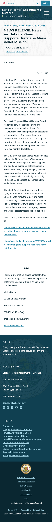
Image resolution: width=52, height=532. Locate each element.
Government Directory (26, 482)
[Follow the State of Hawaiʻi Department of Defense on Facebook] (4, 407)
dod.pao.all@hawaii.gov (14, 403)
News (14, 25)
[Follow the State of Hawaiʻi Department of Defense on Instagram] (8, 407)
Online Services (26, 486)
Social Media (26, 490)
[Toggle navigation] (46, 13)
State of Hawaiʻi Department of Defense (22, 11)
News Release (26, 25)
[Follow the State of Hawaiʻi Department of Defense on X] (12, 407)
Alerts (26, 499)
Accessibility (26, 510)
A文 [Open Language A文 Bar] (45, 3)
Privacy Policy (38, 510)
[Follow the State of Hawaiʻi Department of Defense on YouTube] (16, 407)
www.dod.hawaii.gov (14, 325)
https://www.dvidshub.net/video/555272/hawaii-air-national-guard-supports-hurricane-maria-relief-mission (27, 231)
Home (7, 25)
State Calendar (26, 495)
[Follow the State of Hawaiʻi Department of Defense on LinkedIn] (21, 407)
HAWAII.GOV (26, 477)
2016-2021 (40, 25)
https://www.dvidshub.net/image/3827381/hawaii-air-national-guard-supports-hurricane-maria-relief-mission (28, 244)
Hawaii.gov (11, 3)
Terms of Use (13, 510)
